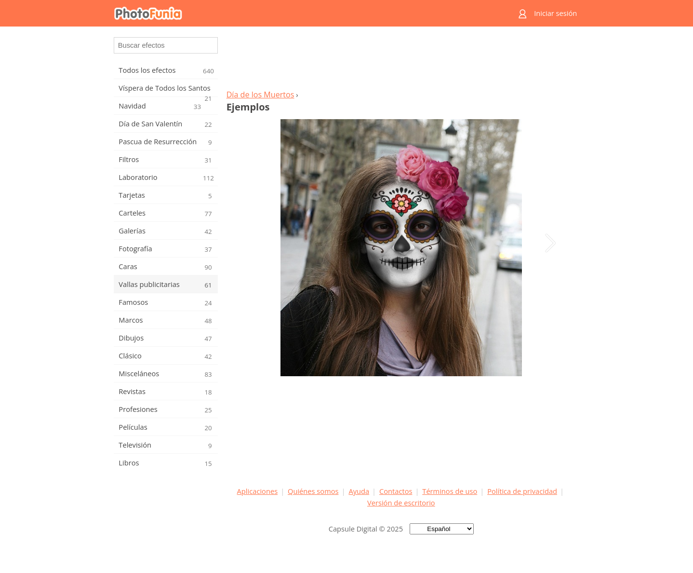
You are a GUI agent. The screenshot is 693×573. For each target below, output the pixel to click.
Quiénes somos (313, 491)
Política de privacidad (522, 491)
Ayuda (358, 491)
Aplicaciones (257, 491)
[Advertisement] (401, 60)
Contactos (395, 491)
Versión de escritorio (401, 502)
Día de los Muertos (260, 94)
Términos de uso (449, 491)
